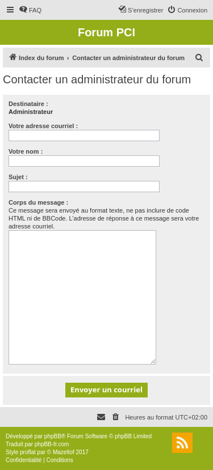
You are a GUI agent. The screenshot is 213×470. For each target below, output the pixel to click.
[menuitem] (30, 10)
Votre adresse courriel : (43, 125)
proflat (28, 452)
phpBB (52, 436)
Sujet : (18, 176)
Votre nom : (26, 151)
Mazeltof (63, 452)
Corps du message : (38, 202)
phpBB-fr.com (52, 444)
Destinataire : (28, 103)
